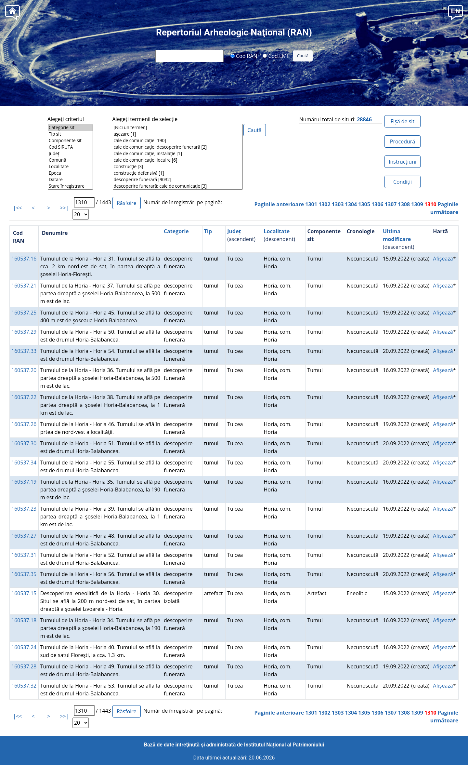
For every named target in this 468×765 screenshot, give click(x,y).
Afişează (443, 258)
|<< (17, 207)
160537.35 (23, 574)
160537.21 (23, 285)
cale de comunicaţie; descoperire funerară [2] (177, 147)
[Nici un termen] (177, 127)
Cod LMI (275, 55)
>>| (64, 207)
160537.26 (23, 424)
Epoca (70, 173)
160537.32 (23, 685)
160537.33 (23, 351)
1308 (404, 204)
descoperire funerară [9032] (177, 179)
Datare (70, 179)
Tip (208, 231)
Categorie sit (70, 127)
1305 (364, 204)
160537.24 (23, 647)
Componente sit (70, 140)
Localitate (70, 166)
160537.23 (23, 508)
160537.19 (23, 481)
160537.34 (23, 462)
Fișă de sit (402, 121)
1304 (351, 204)
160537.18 (23, 620)
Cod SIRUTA (70, 147)
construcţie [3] (177, 166)
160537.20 (23, 370)
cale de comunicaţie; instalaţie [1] (177, 153)
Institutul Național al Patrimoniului (284, 745)
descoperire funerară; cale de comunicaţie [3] (177, 186)
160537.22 (23, 397)
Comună (70, 160)
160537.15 (23, 593)
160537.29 (23, 331)
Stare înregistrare (70, 186)
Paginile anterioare (279, 204)
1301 (311, 204)
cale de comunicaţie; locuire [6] (177, 160)
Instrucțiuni (402, 161)
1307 (391, 204)
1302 (324, 204)
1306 (377, 204)
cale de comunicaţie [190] (177, 140)
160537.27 (23, 535)
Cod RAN (243, 55)
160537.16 (23, 258)
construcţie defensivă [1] (177, 173)
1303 (338, 204)
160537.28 (23, 666)
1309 (417, 204)
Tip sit (70, 134)
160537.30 (23, 443)
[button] (455, 11)
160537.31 (23, 554)
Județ (70, 153)
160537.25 (23, 312)
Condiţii (402, 181)
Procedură (402, 141)
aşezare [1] (177, 134)
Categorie (176, 231)
